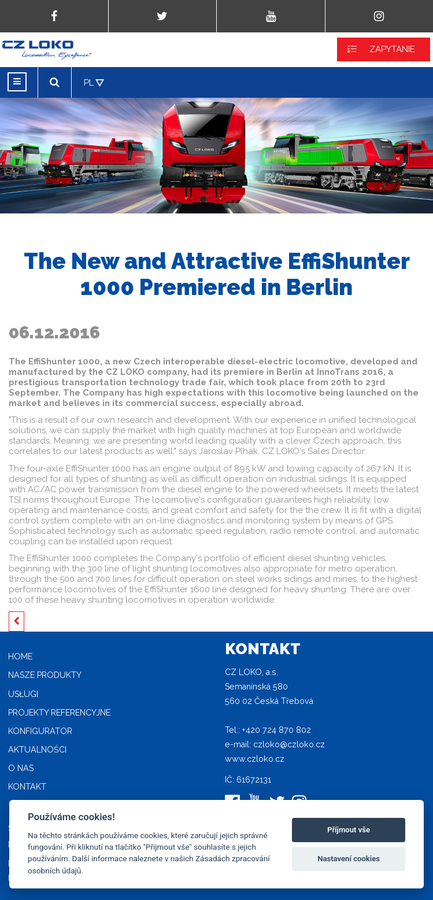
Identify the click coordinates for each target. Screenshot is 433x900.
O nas (21, 768)
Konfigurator (40, 731)
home (20, 656)
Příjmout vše (348, 829)
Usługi (23, 694)
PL (89, 83)
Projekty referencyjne (59, 712)
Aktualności (37, 749)
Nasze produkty (45, 675)
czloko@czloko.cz (289, 744)
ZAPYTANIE (392, 49)
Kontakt (27, 786)
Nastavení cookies (348, 858)
